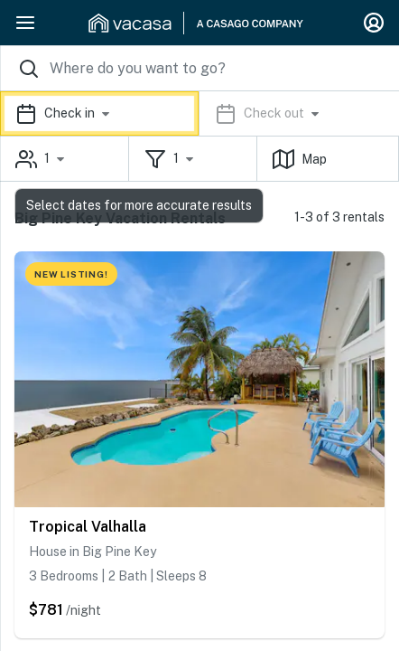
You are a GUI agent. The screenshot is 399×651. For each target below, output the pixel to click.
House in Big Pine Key (92, 551)
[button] (199, 113)
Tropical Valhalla (87, 526)
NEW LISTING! (71, 274)
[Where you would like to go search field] (199, 68)
